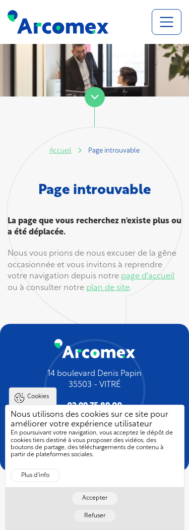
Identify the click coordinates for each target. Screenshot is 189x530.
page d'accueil (147, 276)
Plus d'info (35, 483)
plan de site (108, 288)
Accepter (94, 506)
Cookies (38, 405)
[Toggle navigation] (166, 22)
